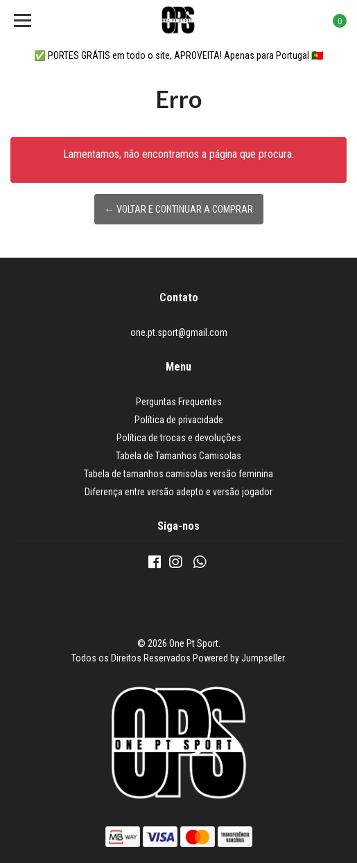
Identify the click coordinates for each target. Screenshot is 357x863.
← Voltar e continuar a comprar (179, 209)
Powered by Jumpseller (238, 658)
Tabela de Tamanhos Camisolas (178, 455)
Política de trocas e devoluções (178, 437)
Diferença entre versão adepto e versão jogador (178, 491)
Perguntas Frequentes (179, 401)
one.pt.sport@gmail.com (178, 332)
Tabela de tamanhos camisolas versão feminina (178, 473)
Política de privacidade (178, 419)
